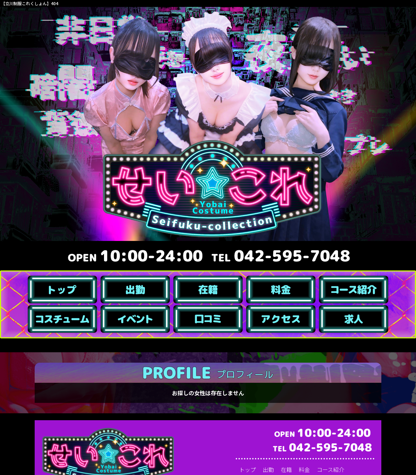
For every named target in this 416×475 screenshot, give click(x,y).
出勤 (268, 469)
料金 (304, 469)
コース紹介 (330, 469)
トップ (247, 469)
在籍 (286, 469)
